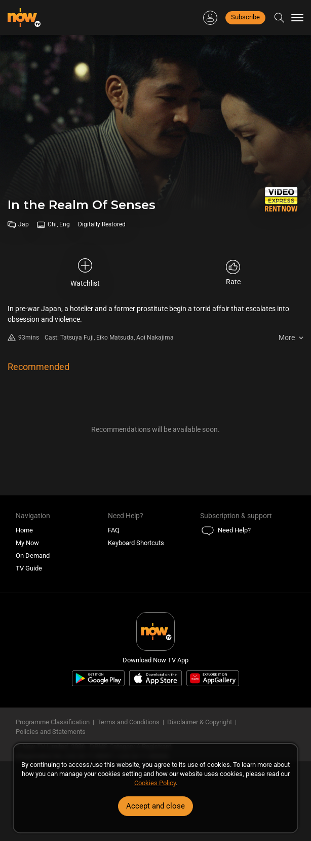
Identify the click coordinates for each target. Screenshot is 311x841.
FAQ (114, 530)
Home (24, 530)
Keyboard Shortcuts (136, 543)
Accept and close (155, 806)
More (287, 337)
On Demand (33, 555)
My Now (27, 543)
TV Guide (29, 568)
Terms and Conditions (128, 722)
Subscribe (245, 17)
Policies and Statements (51, 731)
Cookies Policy (155, 783)
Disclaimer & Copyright (199, 722)
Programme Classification (53, 722)
